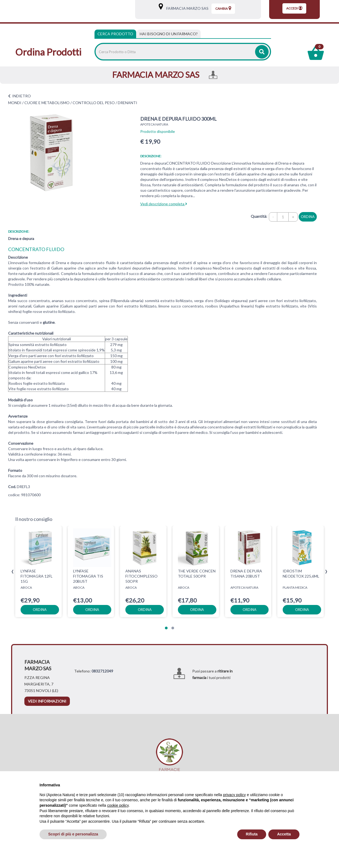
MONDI (14, 102)
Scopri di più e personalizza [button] (73, 834)
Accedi (294, 8)
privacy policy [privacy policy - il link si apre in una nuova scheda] (234, 795)
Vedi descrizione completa (163, 203)
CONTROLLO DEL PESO (94, 102)
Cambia (223, 8)
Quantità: (259, 216)
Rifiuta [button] (252, 834)
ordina (308, 216)
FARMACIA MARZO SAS (186, 8)
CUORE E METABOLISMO (47, 102)
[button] (166, 628)
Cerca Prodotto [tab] (115, 33)
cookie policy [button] (118, 805)
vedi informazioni (47, 701)
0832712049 (102, 671)
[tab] (169, 34)
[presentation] (12, 571)
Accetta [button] (284, 834)
